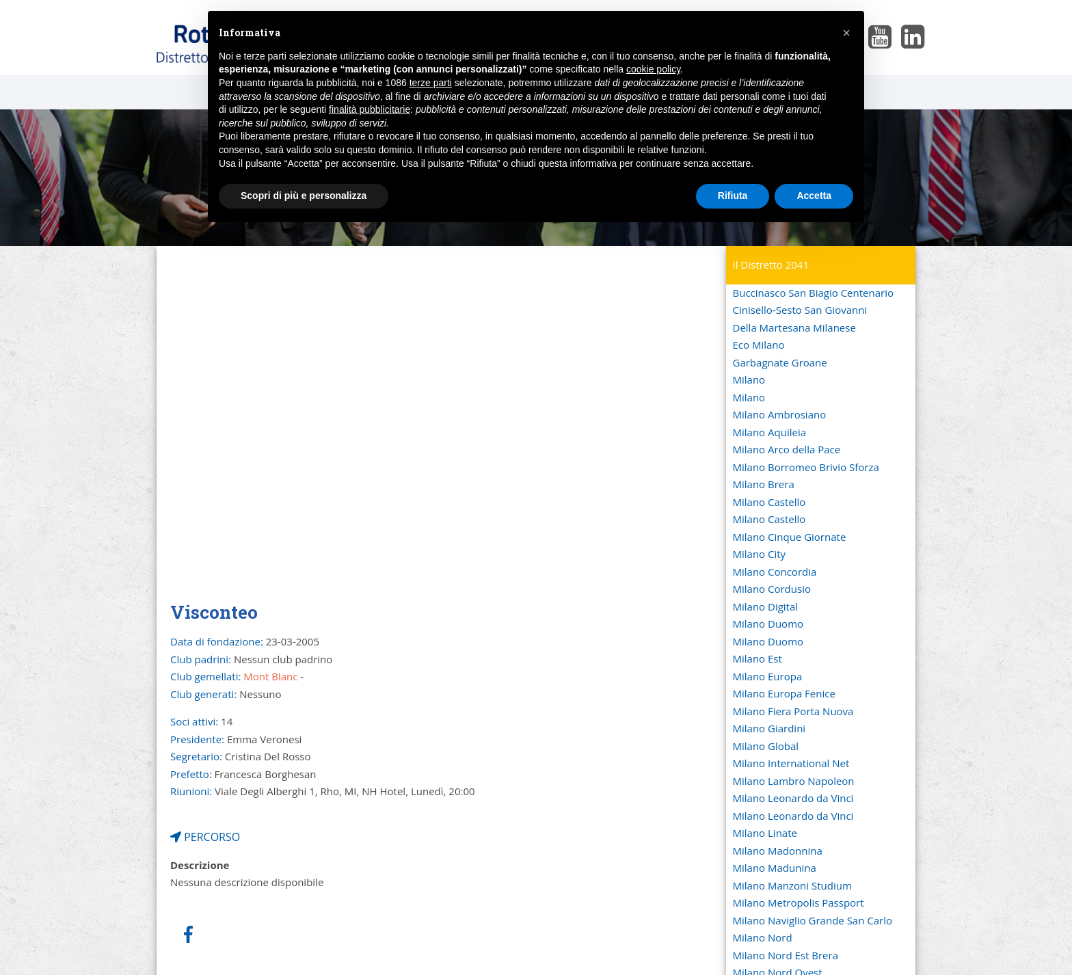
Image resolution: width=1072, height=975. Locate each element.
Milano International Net (791, 763)
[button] (846, 33)
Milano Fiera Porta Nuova (793, 711)
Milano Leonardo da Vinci (793, 798)
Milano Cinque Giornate (789, 537)
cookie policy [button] (653, 69)
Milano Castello (769, 502)
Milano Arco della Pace (787, 449)
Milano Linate (765, 833)
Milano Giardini (769, 728)
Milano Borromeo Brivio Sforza (806, 467)
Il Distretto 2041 (771, 264)
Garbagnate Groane (780, 362)
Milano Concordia (775, 571)
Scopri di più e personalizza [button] (303, 195)
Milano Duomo (768, 623)
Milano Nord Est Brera (785, 955)
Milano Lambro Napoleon (794, 781)
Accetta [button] (813, 195)
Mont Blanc (270, 676)
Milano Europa (768, 676)
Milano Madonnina (777, 850)
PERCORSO (205, 836)
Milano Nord (762, 937)
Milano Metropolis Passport (798, 902)
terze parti (431, 82)
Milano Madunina (774, 867)
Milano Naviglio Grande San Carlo (813, 920)
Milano (749, 379)
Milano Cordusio (772, 589)
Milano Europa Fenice (784, 693)
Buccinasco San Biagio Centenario (813, 292)
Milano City (759, 554)
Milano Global (766, 746)
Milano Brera (763, 484)
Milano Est (757, 658)
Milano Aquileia (770, 432)
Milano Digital (766, 606)
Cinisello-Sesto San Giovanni (800, 310)
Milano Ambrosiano (780, 414)
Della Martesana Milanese (794, 327)
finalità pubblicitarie (369, 109)
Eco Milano (759, 344)
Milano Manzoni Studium (792, 885)
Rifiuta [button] (733, 195)
